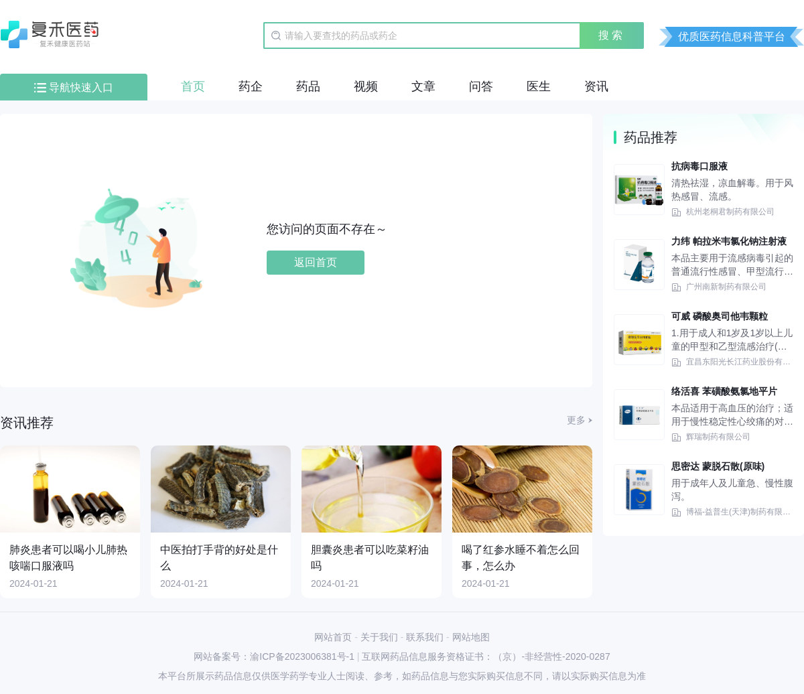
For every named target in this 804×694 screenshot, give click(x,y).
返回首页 (315, 262)
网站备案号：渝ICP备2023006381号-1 (274, 656)
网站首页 (333, 637)
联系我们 (425, 637)
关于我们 (379, 637)
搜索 (611, 35)
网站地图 (471, 637)
